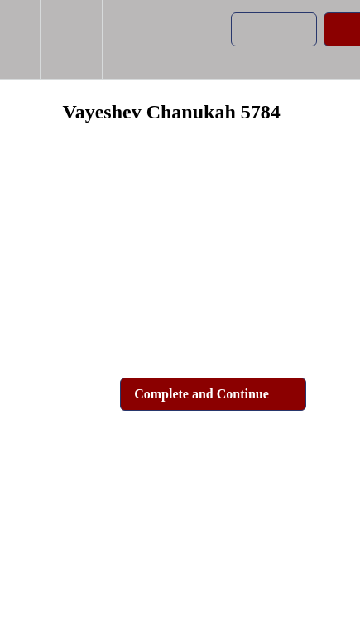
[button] (20, 39)
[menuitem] (71, 39)
